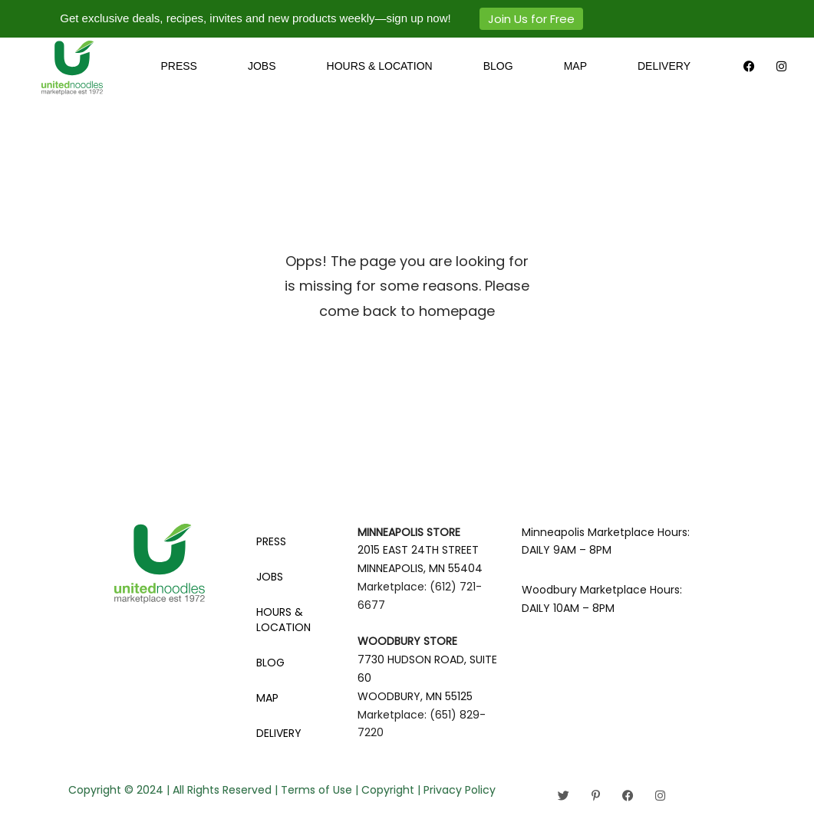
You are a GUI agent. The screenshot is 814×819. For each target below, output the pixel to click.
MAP (575, 66)
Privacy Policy (459, 790)
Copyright (387, 790)
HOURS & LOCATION (380, 66)
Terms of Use (316, 790)
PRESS (178, 66)
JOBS (262, 66)
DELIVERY (664, 66)
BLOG (498, 66)
